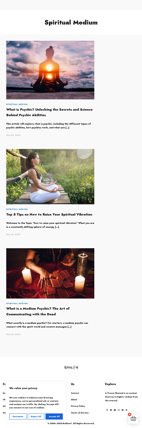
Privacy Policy (78, 406)
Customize (17, 416)
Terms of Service (80, 412)
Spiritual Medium (17, 104)
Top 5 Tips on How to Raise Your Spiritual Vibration (49, 214)
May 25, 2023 (13, 135)
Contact (75, 393)
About (74, 399)
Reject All (36, 416)
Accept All (54, 416)
